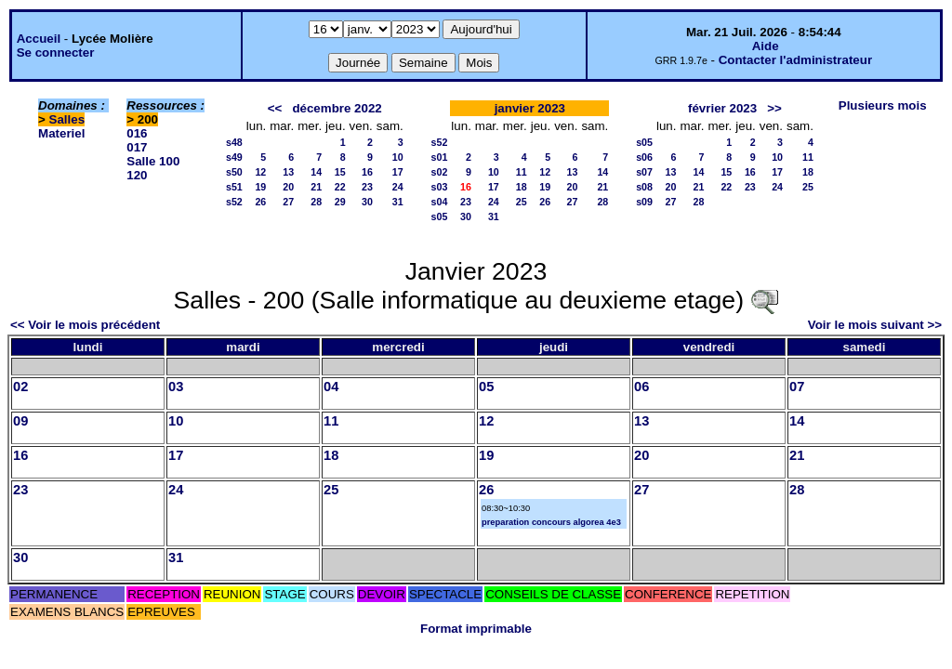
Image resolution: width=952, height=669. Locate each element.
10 (397, 157)
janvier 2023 (530, 108)
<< (275, 108)
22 (340, 186)
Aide (765, 46)
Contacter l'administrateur (795, 60)
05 (486, 386)
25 (521, 201)
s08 (644, 186)
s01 (439, 157)
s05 (439, 216)
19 (260, 186)
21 (316, 186)
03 (175, 386)
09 (20, 420)
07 (796, 386)
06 (641, 386)
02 (20, 386)
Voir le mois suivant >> (875, 325)
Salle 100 (152, 161)
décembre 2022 (336, 108)
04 (331, 386)
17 (397, 171)
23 (367, 186)
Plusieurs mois (883, 105)
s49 (234, 157)
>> (774, 108)
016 (136, 133)
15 (340, 171)
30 (367, 201)
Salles (67, 119)
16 (367, 171)
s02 (439, 171)
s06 (644, 157)
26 (260, 201)
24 (397, 186)
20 (288, 186)
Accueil (38, 39)
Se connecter (56, 52)
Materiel (61, 133)
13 (288, 171)
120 (136, 175)
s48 (234, 142)
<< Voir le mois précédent (85, 325)
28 (316, 201)
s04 (439, 201)
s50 (234, 171)
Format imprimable (476, 629)
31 (397, 201)
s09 (644, 201)
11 (521, 171)
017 (136, 147)
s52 (234, 201)
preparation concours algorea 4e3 (551, 522)
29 (340, 201)
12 (260, 171)
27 (288, 201)
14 (316, 171)
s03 (439, 186)
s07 (644, 171)
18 (521, 186)
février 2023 (722, 108)
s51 (234, 186)
